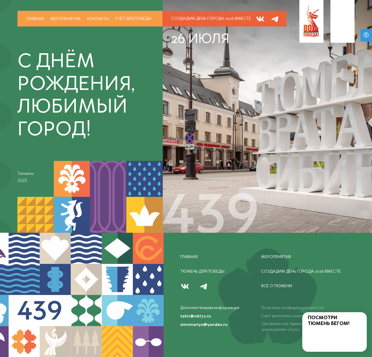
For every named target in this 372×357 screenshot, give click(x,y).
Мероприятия (65, 19)
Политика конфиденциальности (292, 307)
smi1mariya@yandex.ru (204, 324)
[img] (275, 19)
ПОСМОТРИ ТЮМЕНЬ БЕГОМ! (329, 321)
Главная (35, 19)
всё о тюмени (276, 286)
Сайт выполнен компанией (287, 316)
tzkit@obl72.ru (195, 316)
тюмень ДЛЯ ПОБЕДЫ (202, 271)
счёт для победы (133, 18)
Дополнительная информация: (210, 307)
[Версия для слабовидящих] (366, 35)
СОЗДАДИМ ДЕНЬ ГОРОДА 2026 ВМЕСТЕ (211, 18)
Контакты (98, 19)
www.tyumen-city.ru (281, 329)
